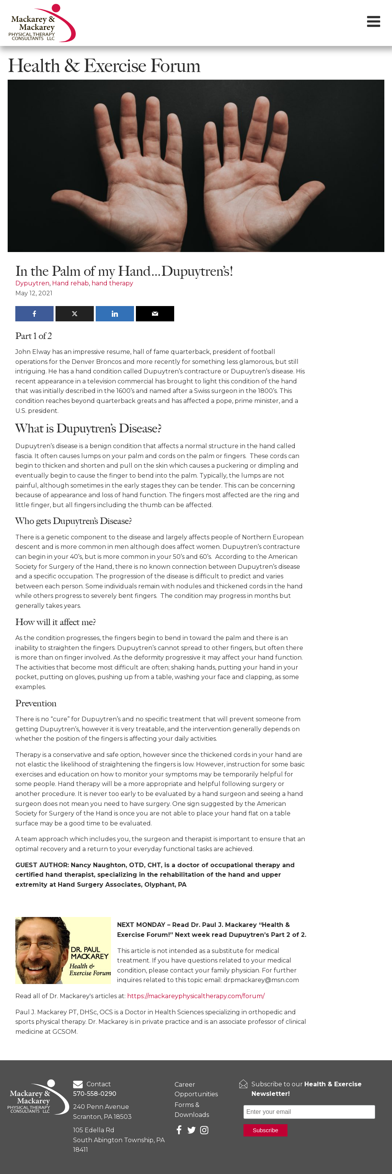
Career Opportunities (196, 1089)
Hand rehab (70, 283)
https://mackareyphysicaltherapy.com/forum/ (196, 996)
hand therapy (112, 283)
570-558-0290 (94, 1093)
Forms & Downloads (192, 1109)
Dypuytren (32, 283)
